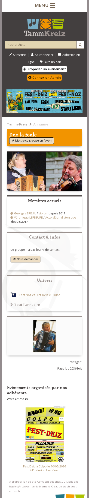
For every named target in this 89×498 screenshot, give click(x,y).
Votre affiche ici (17, 399)
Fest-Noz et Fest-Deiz (33, 295)
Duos (56, 295)
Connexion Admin (44, 77)
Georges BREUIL (25, 213)
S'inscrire (17, 55)
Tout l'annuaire (25, 304)
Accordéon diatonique (60, 217)
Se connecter (42, 55)
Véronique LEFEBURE (28, 217)
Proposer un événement (34, 486)
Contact (42, 481)
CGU (62, 481)
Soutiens (53, 481)
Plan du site (29, 481)
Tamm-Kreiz (17, 124)
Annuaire (40, 124)
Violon (43, 213)
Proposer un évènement (44, 69)
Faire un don (50, 62)
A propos (15, 481)
